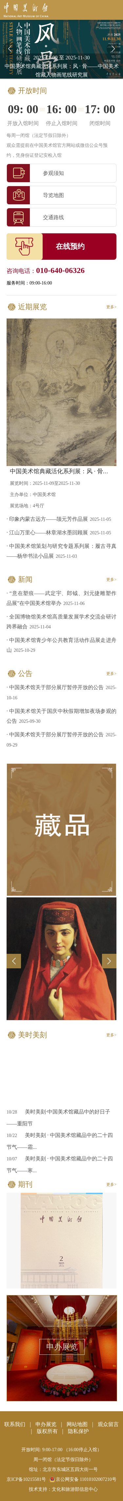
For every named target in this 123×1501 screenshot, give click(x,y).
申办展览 (62, 1347)
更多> (111, 307)
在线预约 (70, 246)
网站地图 (77, 1424)
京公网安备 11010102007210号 (83, 1479)
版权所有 (47, 1431)
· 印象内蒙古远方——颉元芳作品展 (47, 519)
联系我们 (14, 1424)
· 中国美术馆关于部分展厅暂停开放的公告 (55, 687)
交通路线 (35, 217)
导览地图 (35, 195)
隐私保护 (78, 1431)
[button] (113, 48)
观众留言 (108, 1424)
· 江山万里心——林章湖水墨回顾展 (47, 532)
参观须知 (35, 173)
